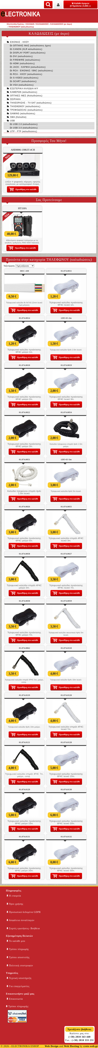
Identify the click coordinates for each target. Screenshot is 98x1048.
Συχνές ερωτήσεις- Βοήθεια (23, 928)
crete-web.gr (90, 1046)
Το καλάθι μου (16, 941)
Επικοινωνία (15, 999)
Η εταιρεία (14, 895)
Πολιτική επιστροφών (20, 965)
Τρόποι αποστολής (18, 957)
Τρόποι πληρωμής (18, 949)
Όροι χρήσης (15, 904)
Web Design (51, 1046)
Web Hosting (71, 1046)
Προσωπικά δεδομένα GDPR (24, 912)
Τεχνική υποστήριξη (19, 978)
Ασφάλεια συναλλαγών (20, 920)
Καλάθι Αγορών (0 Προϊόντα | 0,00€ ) (80, 4)
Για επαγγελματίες (18, 986)
